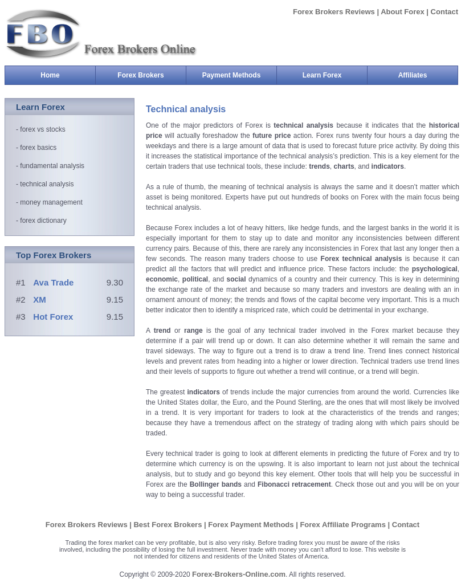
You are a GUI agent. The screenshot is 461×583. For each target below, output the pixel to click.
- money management (49, 202)
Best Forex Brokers (168, 524)
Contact (444, 11)
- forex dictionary (41, 221)
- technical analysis (45, 184)
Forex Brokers (151, 75)
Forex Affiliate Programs (343, 524)
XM (39, 299)
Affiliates (412, 75)
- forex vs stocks (41, 129)
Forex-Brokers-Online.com (238, 574)
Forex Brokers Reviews (335, 11)
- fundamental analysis (50, 166)
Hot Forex (53, 316)
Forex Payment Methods (252, 524)
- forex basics (36, 148)
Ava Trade (53, 282)
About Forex (403, 11)
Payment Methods (239, 75)
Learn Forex (335, 75)
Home (49, 75)
